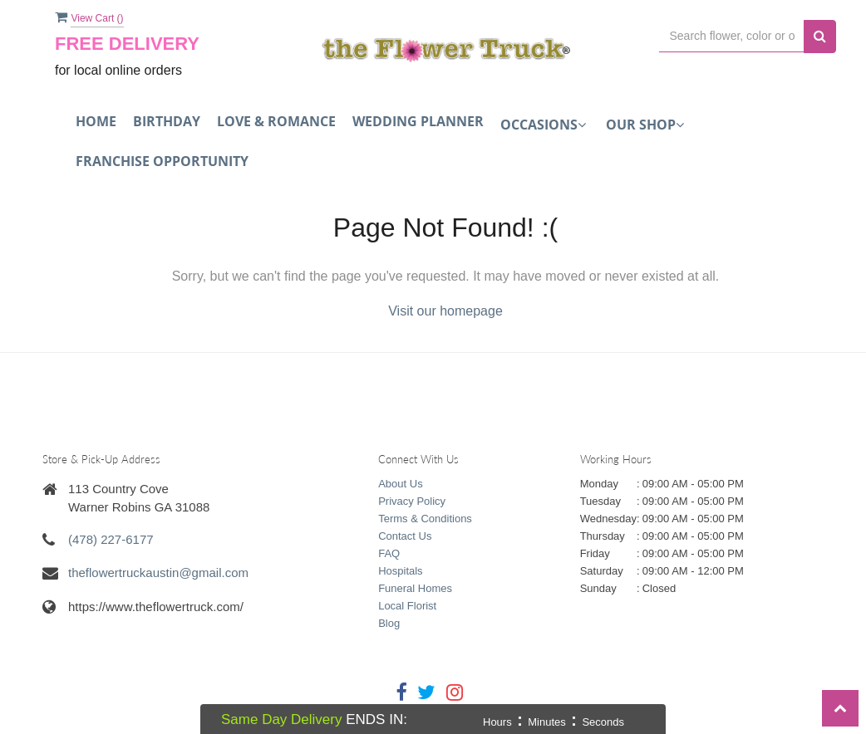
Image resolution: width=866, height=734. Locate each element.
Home (96, 121)
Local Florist (407, 605)
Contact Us (404, 536)
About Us (400, 483)
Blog (389, 623)
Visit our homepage (445, 311)
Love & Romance (276, 121)
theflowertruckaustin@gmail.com (158, 572)
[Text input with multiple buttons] (731, 36)
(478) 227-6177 (111, 539)
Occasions (543, 124)
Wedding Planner (418, 121)
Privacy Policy (411, 501)
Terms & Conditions (425, 518)
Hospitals (400, 571)
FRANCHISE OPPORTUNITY (162, 161)
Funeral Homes (415, 588)
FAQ (389, 553)
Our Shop (645, 124)
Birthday (166, 121)
